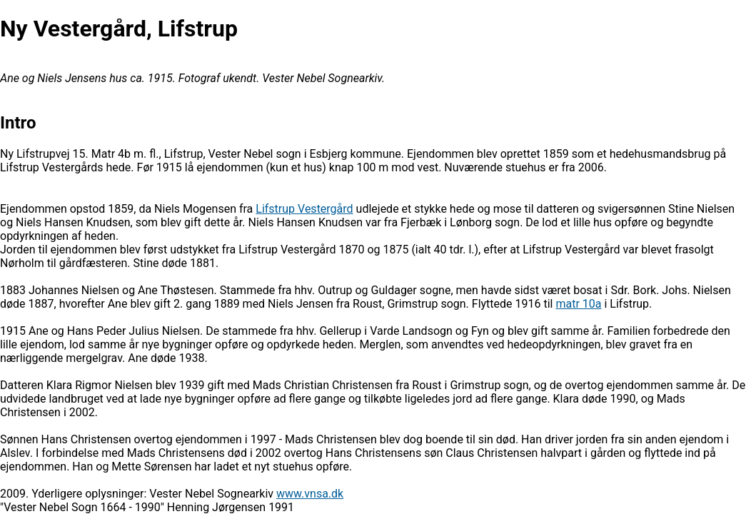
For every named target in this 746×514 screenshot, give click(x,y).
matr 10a (578, 304)
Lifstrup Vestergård (304, 209)
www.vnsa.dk (309, 493)
